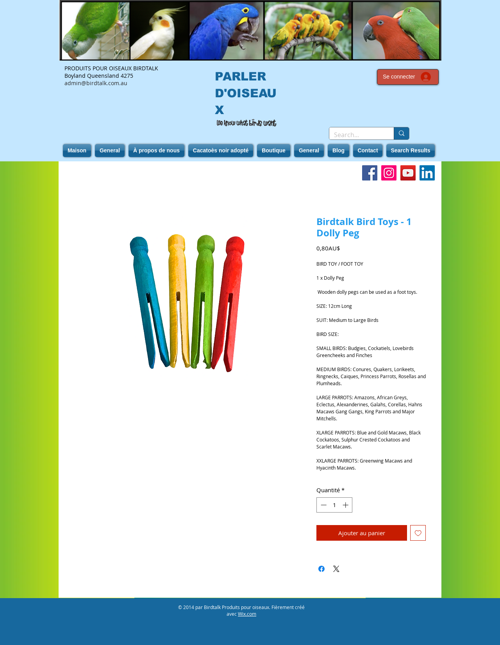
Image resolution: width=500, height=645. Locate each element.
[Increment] (346, 505)
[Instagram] (388, 172)
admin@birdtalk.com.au (95, 83)
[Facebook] (369, 172)
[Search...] (355, 134)
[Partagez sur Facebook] (321, 569)
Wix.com (247, 614)
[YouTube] (408, 172)
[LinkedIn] (427, 172)
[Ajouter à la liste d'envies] (418, 533)
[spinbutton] (334, 505)
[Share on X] (336, 569)
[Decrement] (323, 505)
